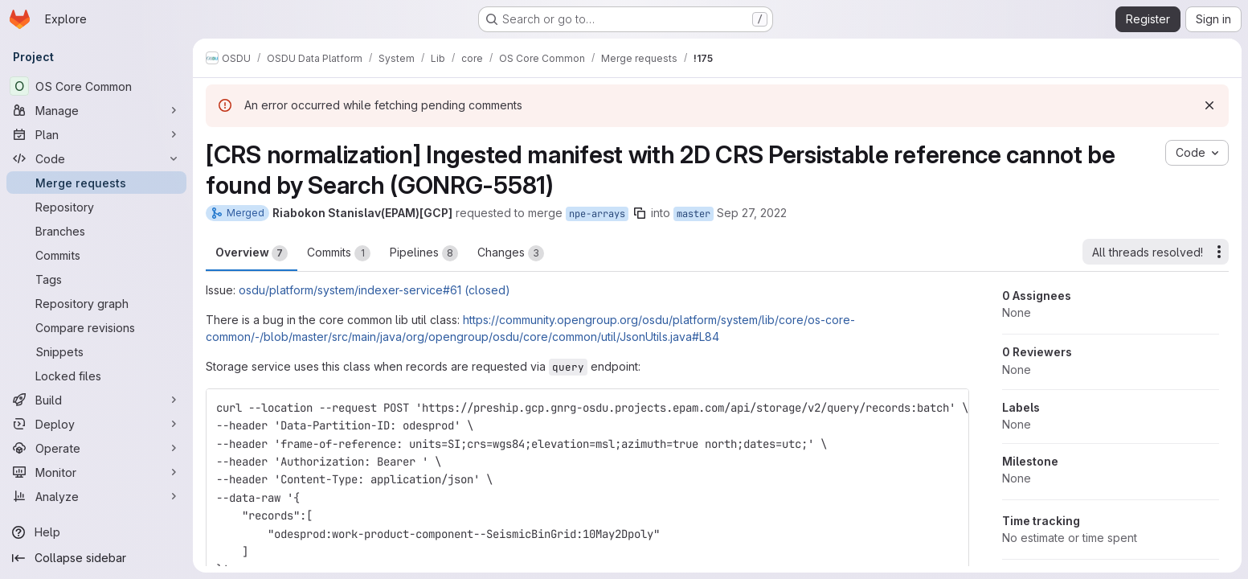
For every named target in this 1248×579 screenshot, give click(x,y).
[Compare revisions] (96, 327)
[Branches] (96, 231)
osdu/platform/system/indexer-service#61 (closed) (374, 290)
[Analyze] (96, 496)
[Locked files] (96, 375)
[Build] (96, 399)
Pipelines (424, 253)
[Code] (96, 158)
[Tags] (96, 279)
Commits (338, 253)
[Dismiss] (1209, 105)
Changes (510, 253)
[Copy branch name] (639, 213)
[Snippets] (96, 351)
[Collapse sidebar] (96, 558)
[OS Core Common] (96, 86)
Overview (251, 253)
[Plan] (96, 134)
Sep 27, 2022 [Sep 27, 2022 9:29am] (752, 213)
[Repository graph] (96, 303)
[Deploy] (96, 424)
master (693, 213)
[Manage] (96, 110)
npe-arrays (597, 213)
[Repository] (96, 206)
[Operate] (96, 448)
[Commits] (96, 255)
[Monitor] (96, 472)
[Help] (96, 532)
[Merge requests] (96, 182)
